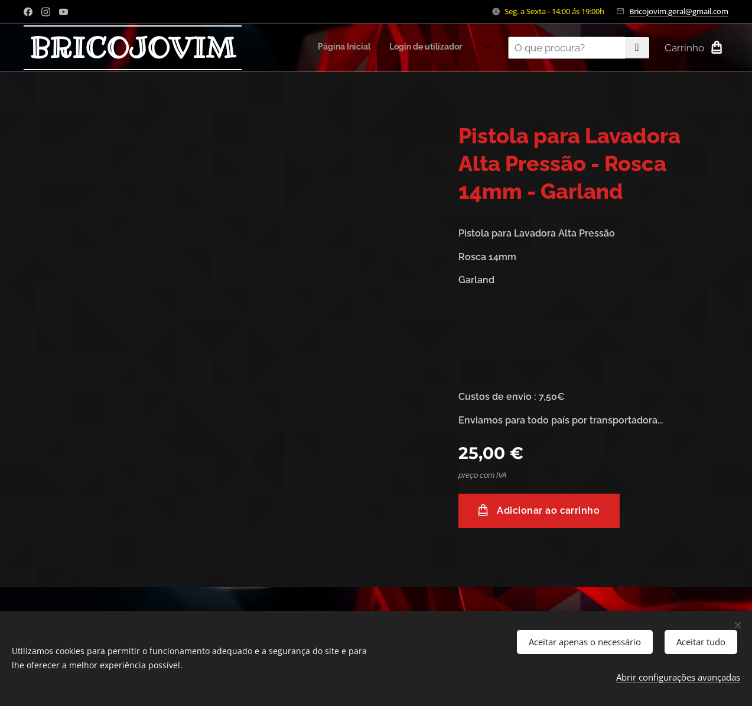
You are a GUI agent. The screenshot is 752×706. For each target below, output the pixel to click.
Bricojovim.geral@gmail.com (678, 11)
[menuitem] (370, 48)
